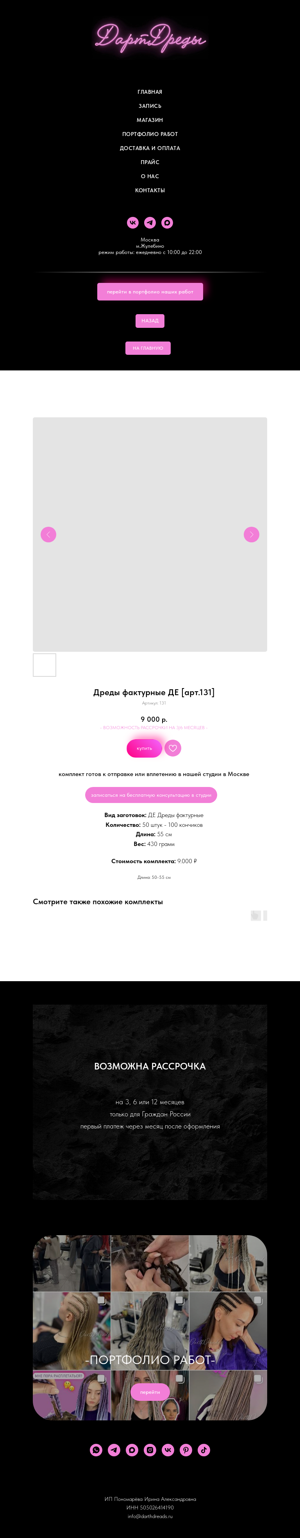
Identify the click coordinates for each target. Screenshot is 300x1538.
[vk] (133, 223)
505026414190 (157, 1507)
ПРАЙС (150, 162)
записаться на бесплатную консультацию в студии (151, 795)
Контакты (150, 190)
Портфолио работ (150, 134)
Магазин (150, 120)
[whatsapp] (96, 1450)
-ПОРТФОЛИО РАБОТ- (150, 1359)
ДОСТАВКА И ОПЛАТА (150, 148)
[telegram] (150, 223)
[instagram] (150, 1450)
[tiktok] (204, 1450)
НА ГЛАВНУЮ (148, 348)
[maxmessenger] (167, 223)
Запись (150, 106)
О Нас (150, 176)
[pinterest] (186, 1450)
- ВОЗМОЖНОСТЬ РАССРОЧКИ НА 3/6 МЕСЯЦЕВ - (154, 727)
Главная (150, 92)
